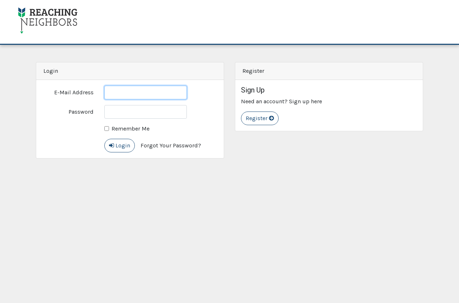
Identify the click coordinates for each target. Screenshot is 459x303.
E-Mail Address (74, 92)
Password (81, 111)
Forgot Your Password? (171, 145)
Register (260, 118)
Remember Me (131, 128)
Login (119, 145)
